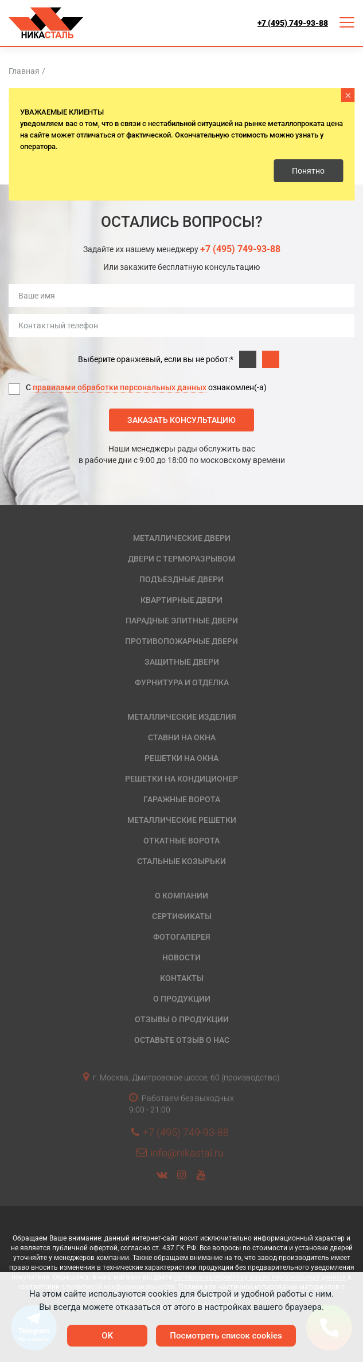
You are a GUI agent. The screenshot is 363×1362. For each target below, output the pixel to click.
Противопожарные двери (181, 641)
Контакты (182, 978)
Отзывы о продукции (182, 1019)
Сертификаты (182, 916)
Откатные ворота (181, 840)
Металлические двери (182, 538)
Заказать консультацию (181, 420)
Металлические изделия (181, 716)
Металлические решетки (181, 820)
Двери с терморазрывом (181, 558)
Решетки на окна (181, 758)
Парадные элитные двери (182, 620)
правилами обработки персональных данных (119, 387)
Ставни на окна (182, 737)
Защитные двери (182, 661)
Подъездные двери (181, 579)
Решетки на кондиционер (181, 778)
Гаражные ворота (181, 799)
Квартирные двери (181, 600)
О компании (181, 895)
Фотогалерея (181, 936)
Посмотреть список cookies (226, 1335)
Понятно (308, 170)
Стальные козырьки (181, 861)
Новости (181, 957)
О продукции (181, 998)
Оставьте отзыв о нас (181, 1040)
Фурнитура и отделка (182, 682)
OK (107, 1335)
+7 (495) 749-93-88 (292, 23)
